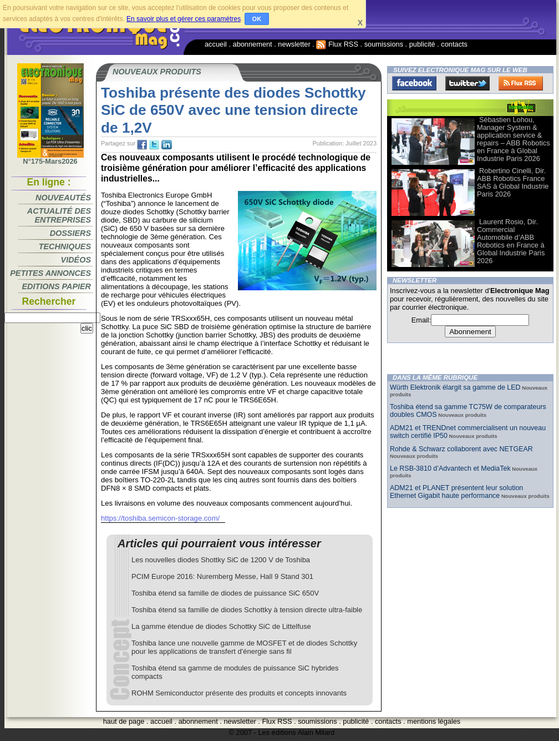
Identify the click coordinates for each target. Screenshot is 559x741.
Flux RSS (337, 44)
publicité (422, 44)
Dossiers (70, 233)
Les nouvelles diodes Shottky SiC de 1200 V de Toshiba (220, 560)
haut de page (124, 721)
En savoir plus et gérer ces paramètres (183, 19)
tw (154, 144)
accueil (216, 44)
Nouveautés (63, 197)
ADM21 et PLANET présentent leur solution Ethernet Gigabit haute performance (456, 492)
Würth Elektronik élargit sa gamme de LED (455, 387)
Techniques (65, 246)
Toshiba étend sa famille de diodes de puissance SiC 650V (225, 593)
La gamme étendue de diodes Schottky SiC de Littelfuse (221, 626)
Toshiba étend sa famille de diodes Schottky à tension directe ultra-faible (246, 610)
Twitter (467, 83)
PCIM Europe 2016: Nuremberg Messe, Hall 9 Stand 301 (222, 576)
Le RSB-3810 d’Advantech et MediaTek (450, 468)
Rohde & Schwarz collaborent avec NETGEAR (461, 449)
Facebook (414, 83)
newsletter (294, 44)
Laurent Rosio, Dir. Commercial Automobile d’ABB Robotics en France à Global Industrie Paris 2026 (511, 241)
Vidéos (76, 259)
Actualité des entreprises (59, 215)
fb (142, 144)
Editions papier (56, 286)
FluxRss (521, 83)
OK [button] (257, 19)
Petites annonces (50, 273)
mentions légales (433, 721)
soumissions (383, 44)
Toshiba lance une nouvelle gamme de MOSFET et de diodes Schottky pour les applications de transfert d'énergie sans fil (244, 647)
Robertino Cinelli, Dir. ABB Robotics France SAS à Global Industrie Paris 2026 (512, 182)
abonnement (252, 44)
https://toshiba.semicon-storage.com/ (160, 518)
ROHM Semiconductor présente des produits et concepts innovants (239, 693)
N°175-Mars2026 (50, 158)
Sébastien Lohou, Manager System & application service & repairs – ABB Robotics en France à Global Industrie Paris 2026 (513, 139)
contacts (454, 44)
